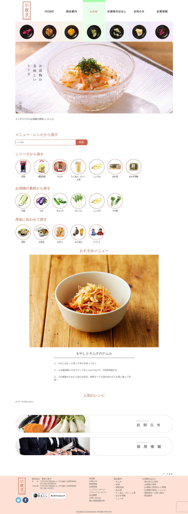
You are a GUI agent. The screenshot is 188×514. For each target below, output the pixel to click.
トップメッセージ (97, 489)
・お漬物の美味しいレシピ (154, 490)
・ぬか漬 (118, 490)
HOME (92, 478)
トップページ (21, 119)
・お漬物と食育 (149, 484)
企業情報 (93, 487)
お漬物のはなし (149, 479)
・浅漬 (117, 484)
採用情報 (93, 484)
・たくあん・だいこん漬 (124, 493)
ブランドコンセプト (98, 492)
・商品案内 (147, 495)
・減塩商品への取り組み (153, 493)
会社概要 (93, 495)
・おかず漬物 (120, 495)
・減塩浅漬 (119, 487)
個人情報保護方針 (97, 501)
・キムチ (118, 481)
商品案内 (118, 479)
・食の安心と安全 (150, 481)
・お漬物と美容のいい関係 (154, 487)
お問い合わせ (95, 498)
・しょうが (119, 498)
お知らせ (93, 481)
